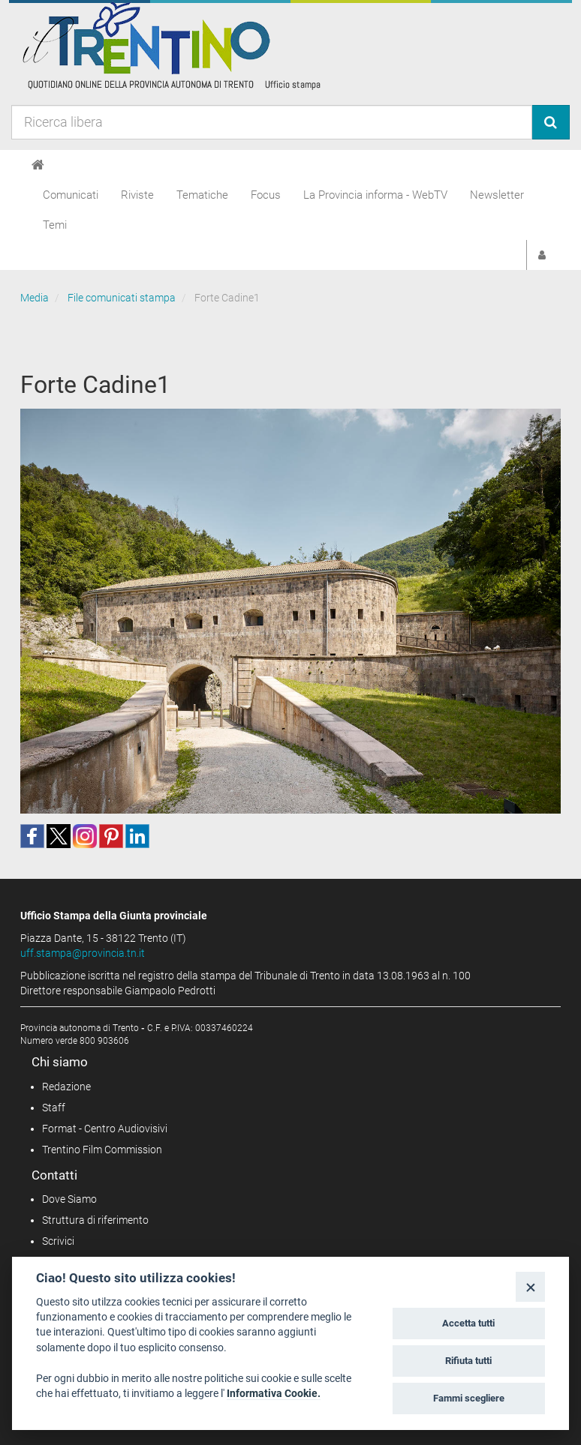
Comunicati (70, 195)
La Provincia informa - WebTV (375, 195)
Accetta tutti (468, 1323)
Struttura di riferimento (95, 1220)
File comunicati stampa (122, 298)
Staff (53, 1108)
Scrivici (58, 1241)
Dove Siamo (69, 1199)
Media (34, 298)
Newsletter (497, 195)
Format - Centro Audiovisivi (104, 1129)
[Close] (530, 1286)
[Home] (38, 165)
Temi (55, 225)
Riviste (137, 195)
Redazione (66, 1087)
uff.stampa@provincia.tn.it (82, 953)
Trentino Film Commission (102, 1150)
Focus (266, 195)
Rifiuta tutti (468, 1360)
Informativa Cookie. (274, 1393)
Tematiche (202, 195)
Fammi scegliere (468, 1398)
